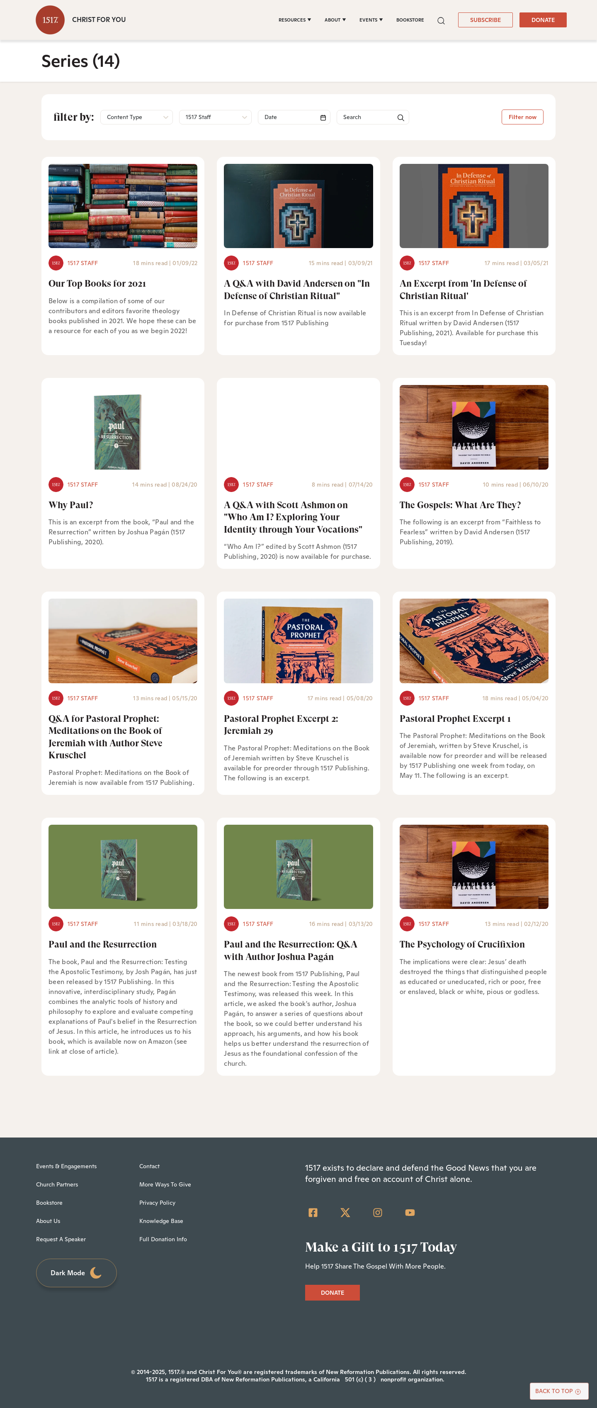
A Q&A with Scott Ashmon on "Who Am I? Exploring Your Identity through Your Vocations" (293, 517)
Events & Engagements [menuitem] (66, 1166)
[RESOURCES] (295, 19)
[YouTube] (410, 1212)
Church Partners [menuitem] (57, 1184)
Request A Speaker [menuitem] (61, 1239)
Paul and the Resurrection (103, 944)
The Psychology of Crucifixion (462, 944)
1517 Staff (83, 263)
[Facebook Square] (313, 1212)
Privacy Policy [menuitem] (157, 1202)
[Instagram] (378, 1212)
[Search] (294, 117)
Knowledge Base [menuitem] (161, 1221)
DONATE (543, 20)
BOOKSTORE (410, 20)
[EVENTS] (371, 19)
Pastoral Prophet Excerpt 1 (455, 719)
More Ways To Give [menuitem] (165, 1184)
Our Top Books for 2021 (97, 283)
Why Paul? (71, 505)
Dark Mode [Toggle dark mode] (77, 1273)
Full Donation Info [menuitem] (163, 1239)
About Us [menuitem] (48, 1221)
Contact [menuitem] (149, 1166)
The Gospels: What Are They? (460, 505)
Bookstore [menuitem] (49, 1202)
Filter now (522, 117)
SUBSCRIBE (485, 20)
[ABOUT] (335, 19)
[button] (441, 19)
